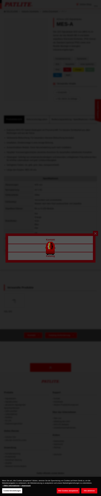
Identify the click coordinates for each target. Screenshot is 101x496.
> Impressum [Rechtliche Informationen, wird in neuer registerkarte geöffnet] (25, 486)
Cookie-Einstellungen (12, 491)
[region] (50, 486)
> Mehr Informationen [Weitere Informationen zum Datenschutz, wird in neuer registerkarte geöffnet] (11, 486)
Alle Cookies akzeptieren (68, 491)
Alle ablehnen (89, 491)
